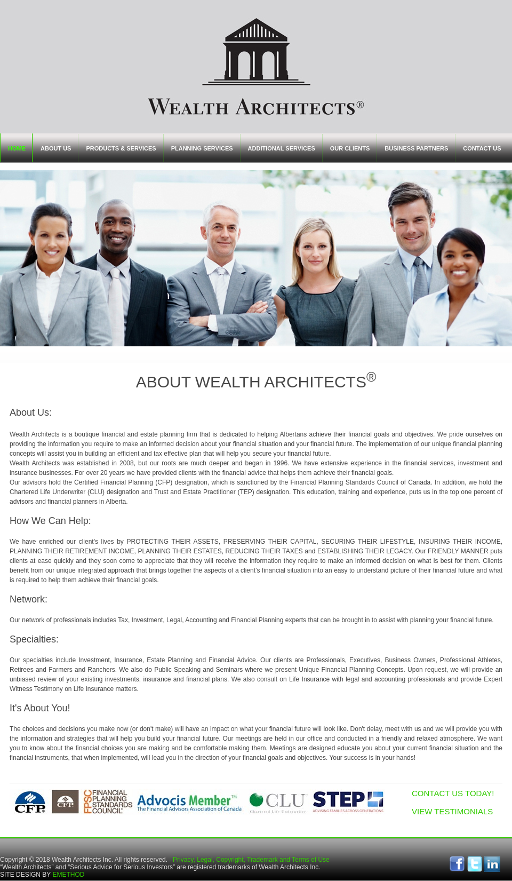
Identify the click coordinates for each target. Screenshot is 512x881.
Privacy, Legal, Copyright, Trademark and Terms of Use (251, 859)
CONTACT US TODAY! (453, 793)
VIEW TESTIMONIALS (452, 811)
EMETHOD (68, 874)
